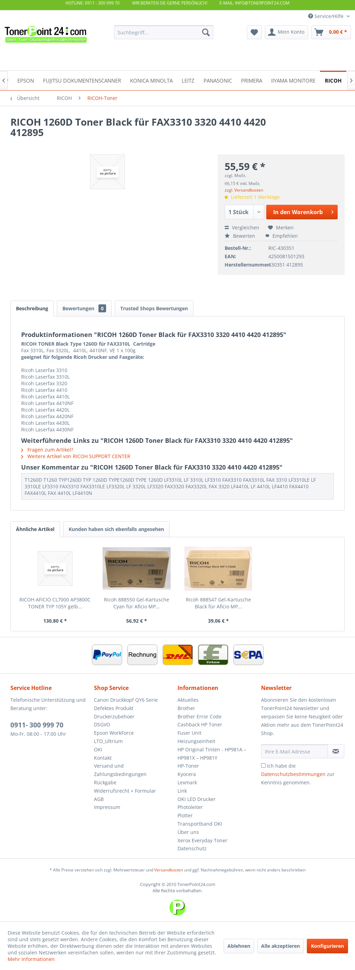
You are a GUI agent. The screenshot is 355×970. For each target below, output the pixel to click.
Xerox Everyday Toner (202, 840)
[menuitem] (164, 32)
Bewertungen (84, 308)
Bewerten (241, 236)
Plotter (185, 815)
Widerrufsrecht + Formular (125, 790)
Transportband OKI (200, 823)
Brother (186, 708)
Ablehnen (238, 946)
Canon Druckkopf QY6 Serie (126, 700)
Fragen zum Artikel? (47, 449)
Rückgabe (105, 782)
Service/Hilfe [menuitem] (326, 16)
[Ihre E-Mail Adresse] (294, 751)
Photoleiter (190, 807)
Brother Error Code (200, 716)
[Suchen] (206, 32)
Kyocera (187, 774)
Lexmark (187, 782)
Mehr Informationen (31, 959)
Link (182, 790)
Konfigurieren (327, 946)
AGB (99, 799)
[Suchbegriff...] (164, 32)
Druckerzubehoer (114, 716)
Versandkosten (168, 870)
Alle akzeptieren (280, 946)
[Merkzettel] (254, 32)
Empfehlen (281, 236)
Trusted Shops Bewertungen (154, 308)
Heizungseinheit (196, 741)
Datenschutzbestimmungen (293, 774)
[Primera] (251, 80)
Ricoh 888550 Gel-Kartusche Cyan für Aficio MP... (136, 603)
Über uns (188, 832)
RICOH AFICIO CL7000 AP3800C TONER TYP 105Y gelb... (54, 603)
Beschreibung (32, 308)
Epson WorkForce (114, 732)
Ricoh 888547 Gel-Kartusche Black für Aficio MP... (218, 603)
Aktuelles (188, 700)
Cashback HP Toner (200, 724)
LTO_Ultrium (108, 741)
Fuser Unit (189, 732)
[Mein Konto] (286, 32)
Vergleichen (242, 227)
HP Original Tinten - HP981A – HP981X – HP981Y (212, 753)
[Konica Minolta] (151, 80)
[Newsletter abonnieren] (336, 751)
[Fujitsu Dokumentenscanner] (81, 80)
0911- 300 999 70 (36, 724)
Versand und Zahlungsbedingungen (120, 769)
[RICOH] (333, 80)
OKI (98, 749)
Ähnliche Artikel (35, 529)
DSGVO (102, 724)
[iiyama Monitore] (293, 80)
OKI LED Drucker (197, 799)
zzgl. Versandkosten (244, 190)
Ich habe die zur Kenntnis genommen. (298, 774)
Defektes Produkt (113, 708)
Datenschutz (192, 848)
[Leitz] (188, 80)
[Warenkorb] (331, 32)
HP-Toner (188, 765)
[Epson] (25, 80)
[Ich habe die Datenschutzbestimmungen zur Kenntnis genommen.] (263, 765)
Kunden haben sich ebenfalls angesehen (116, 529)
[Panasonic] (217, 80)
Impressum (107, 807)
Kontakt (103, 757)
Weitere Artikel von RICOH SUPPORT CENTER (75, 456)
